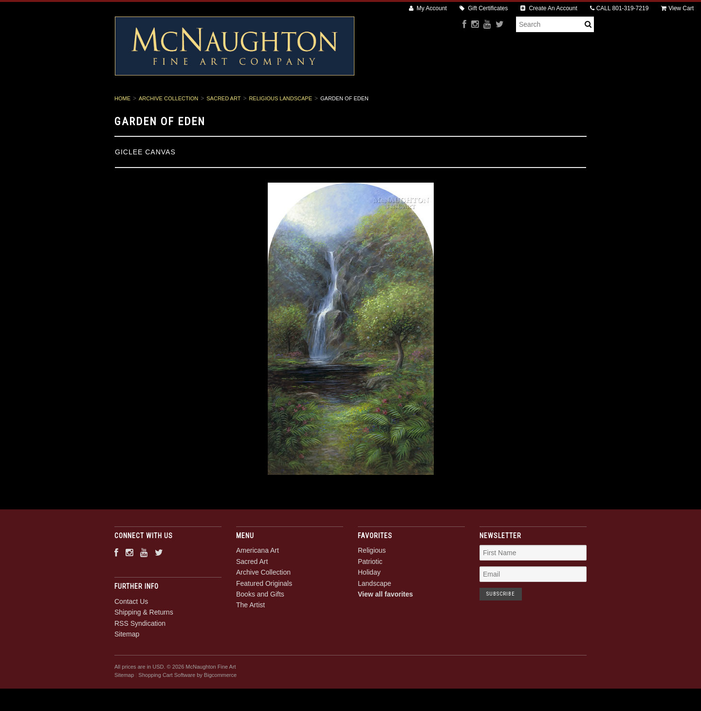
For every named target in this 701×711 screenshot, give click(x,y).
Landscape (374, 616)
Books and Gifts (466, 102)
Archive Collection (312, 102)
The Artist (527, 102)
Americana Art (182, 102)
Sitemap (126, 667)
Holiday (369, 606)
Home (122, 131)
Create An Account (548, 8)
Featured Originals (392, 102)
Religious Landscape (280, 131)
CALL (619, 8)
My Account (428, 8)
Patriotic (370, 595)
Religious (372, 584)
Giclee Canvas (145, 185)
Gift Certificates (484, 8)
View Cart (677, 8)
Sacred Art (244, 102)
